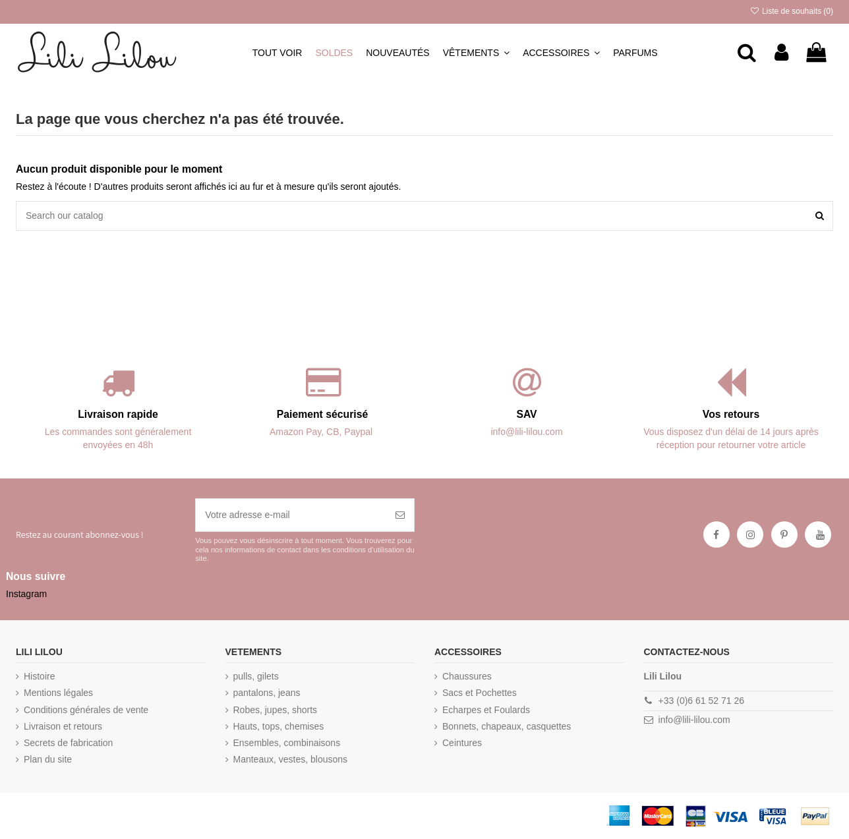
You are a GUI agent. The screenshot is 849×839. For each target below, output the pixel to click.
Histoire (39, 676)
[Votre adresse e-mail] (291, 515)
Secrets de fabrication (68, 743)
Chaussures (467, 676)
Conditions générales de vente (86, 710)
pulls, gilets (256, 676)
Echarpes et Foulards (486, 710)
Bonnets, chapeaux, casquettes (506, 726)
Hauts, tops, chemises (278, 726)
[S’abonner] (400, 515)
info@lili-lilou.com (694, 719)
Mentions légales (58, 692)
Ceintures (462, 743)
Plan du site (48, 759)
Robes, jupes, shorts (275, 710)
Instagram (26, 594)
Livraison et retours (63, 726)
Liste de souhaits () (791, 11)
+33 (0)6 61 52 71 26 (701, 700)
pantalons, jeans (267, 692)
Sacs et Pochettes (479, 692)
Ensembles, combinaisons (287, 743)
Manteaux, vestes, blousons (290, 759)
